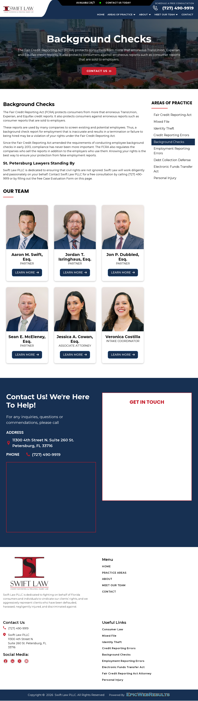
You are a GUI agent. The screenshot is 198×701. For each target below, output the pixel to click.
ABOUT (107, 579)
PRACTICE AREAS (114, 573)
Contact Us (97, 71)
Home (100, 14)
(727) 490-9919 (178, 8)
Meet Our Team (166, 14)
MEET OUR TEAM (114, 585)
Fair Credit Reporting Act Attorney (126, 673)
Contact (187, 14)
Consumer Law (112, 629)
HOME (106, 566)
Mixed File (161, 122)
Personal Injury (165, 179)
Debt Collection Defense (172, 160)
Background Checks (169, 142)
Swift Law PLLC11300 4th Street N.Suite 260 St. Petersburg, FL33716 (27, 641)
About (145, 14)
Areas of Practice (122, 14)
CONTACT (109, 592)
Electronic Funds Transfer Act (167, 169)
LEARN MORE (25, 272)
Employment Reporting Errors (172, 151)
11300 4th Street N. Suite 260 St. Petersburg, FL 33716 (43, 443)
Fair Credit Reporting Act (173, 115)
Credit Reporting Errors (172, 135)
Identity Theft (164, 128)
